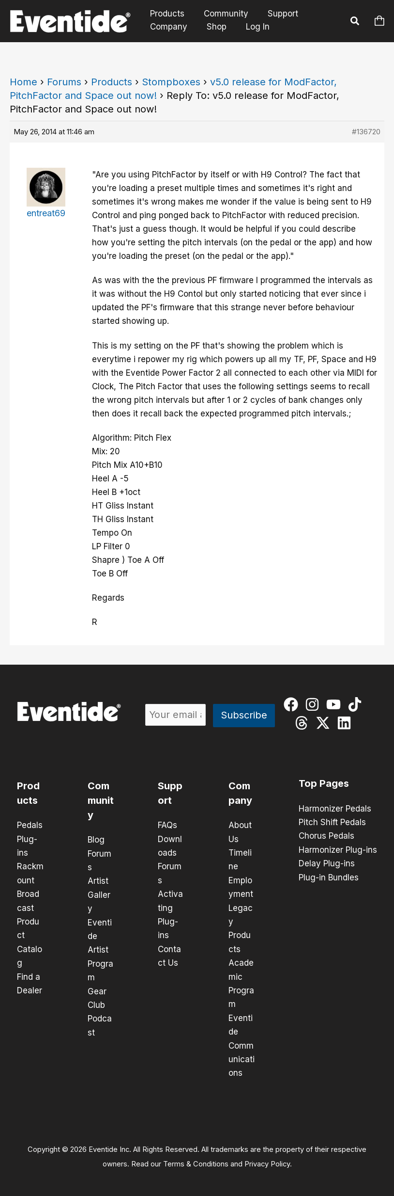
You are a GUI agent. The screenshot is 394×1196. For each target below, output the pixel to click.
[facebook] (293, 704)
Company (167, 27)
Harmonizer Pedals (335, 808)
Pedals (30, 825)
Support (275, 14)
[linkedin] (346, 723)
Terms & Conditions (195, 1160)
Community (221, 14)
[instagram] (314, 704)
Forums (64, 82)
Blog (96, 840)
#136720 (366, 131)
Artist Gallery (99, 894)
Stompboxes (171, 82)
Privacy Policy (267, 1160)
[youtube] (335, 704)
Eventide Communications (241, 1042)
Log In (252, 27)
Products (166, 14)
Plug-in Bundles (329, 876)
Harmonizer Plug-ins (338, 849)
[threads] (303, 723)
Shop (212, 27)
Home (23, 82)
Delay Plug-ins (327, 863)
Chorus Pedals (326, 836)
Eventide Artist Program (100, 948)
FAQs (167, 825)
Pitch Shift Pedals (332, 822)
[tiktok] (357, 704)
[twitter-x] (325, 723)
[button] (355, 22)
